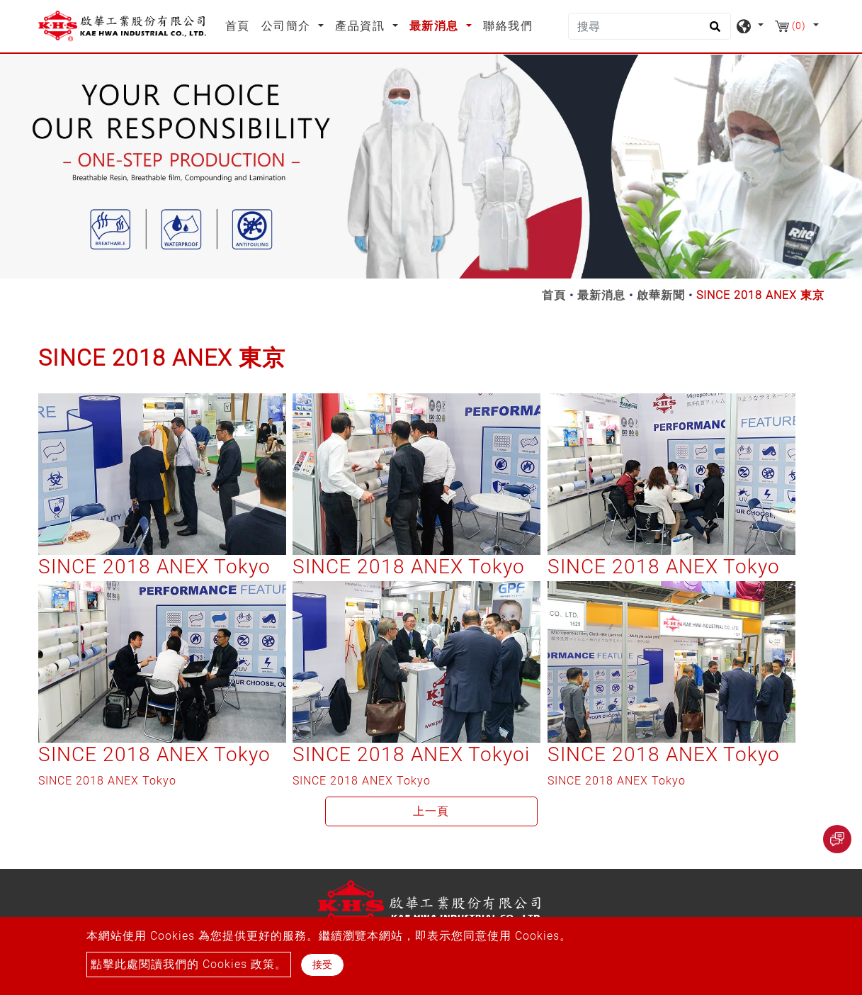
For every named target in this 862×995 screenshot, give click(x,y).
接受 (322, 964)
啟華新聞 (661, 295)
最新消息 (601, 295)
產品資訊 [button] (362, 26)
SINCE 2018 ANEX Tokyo (154, 566)
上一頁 (431, 811)
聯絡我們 (508, 26)
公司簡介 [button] (288, 26)
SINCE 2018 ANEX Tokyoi (411, 754)
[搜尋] (649, 26)
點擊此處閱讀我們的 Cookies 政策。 (189, 964)
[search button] (712, 31)
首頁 (240, 25)
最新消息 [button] (436, 26)
